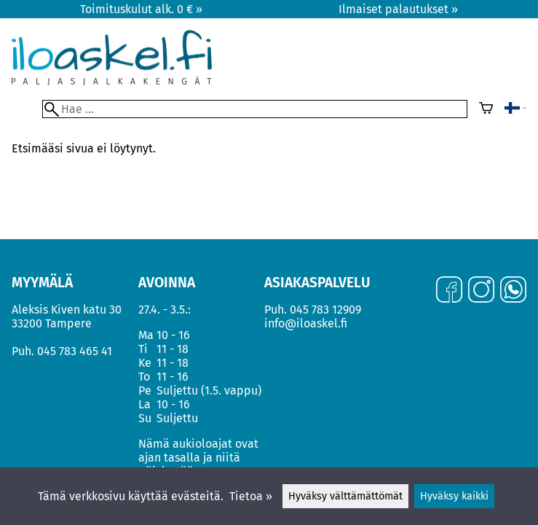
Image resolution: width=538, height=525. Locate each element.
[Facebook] (449, 291)
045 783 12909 (325, 309)
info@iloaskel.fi (305, 323)
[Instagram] (481, 291)
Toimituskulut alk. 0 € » (141, 9)
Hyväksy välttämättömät (345, 496)
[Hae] (254, 109)
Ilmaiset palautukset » (398, 9)
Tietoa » (250, 496)
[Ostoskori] (486, 109)
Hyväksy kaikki (454, 496)
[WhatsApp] (513, 291)
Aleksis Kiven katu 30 (67, 309)
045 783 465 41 (74, 351)
